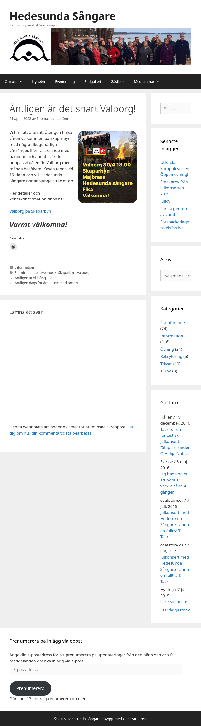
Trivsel (166, 363)
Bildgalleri (92, 81)
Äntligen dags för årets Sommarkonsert (46, 282)
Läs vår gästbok (175, 610)
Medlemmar (149, 81)
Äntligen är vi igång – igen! (36, 277)
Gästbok (117, 81)
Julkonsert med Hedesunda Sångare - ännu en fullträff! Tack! (174, 524)
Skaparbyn (66, 272)
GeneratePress (135, 718)
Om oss (16, 81)
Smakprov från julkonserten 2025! (174, 188)
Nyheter (39, 81)
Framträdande (26, 272)
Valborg (83, 272)
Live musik (47, 272)
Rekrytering (171, 356)
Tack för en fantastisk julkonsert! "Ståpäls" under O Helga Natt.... (175, 441)
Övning (167, 349)
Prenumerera (30, 688)
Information (24, 267)
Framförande (172, 322)
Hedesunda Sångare (63, 16)
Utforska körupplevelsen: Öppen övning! (175, 168)
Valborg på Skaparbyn (30, 211)
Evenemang (65, 81)
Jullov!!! (167, 201)
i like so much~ (174, 601)
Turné (165, 371)
